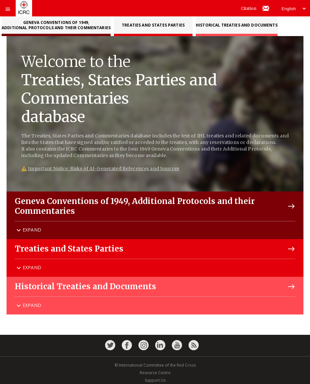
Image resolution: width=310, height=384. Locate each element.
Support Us (155, 380)
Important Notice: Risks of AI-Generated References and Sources (103, 169)
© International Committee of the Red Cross (155, 365)
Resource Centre (155, 372)
